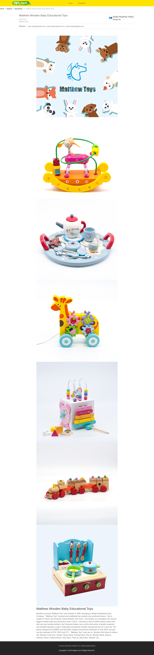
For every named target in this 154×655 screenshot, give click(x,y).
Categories (82, 3)
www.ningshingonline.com (37, 26)
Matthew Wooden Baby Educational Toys (43, 15)
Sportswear (19, 9)
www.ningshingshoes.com (56, 26)
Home (70, 3)
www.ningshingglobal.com (75, 26)
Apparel (9, 9)
